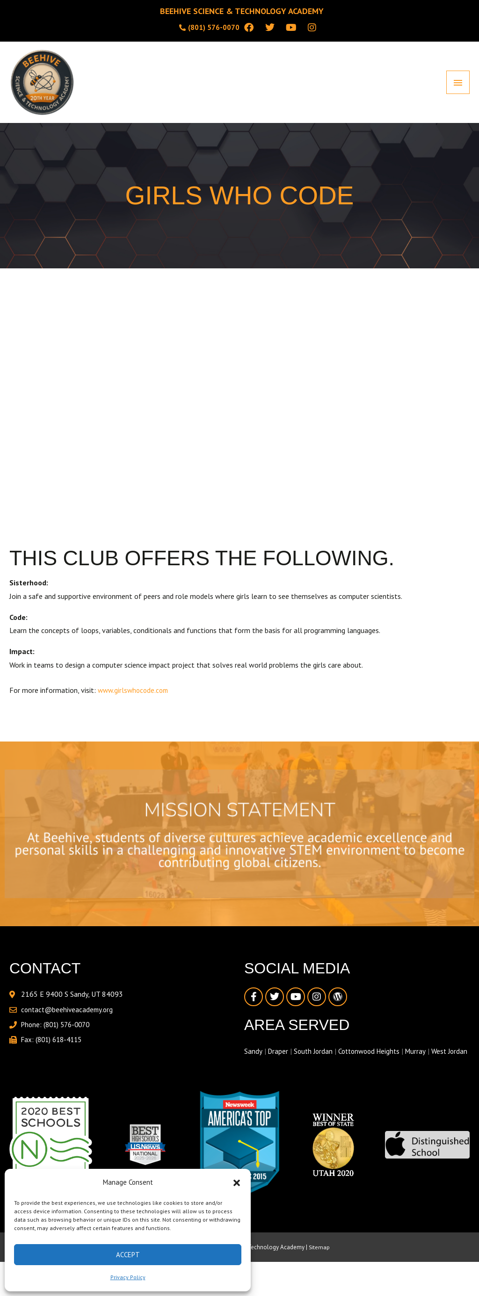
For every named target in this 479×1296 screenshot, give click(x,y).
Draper (278, 1055)
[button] (236, 1183)
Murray (423, 1055)
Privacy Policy (127, 1277)
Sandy (253, 1055)
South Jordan (314, 1055)
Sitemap (319, 1265)
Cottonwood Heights (374, 1055)
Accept (128, 1254)
